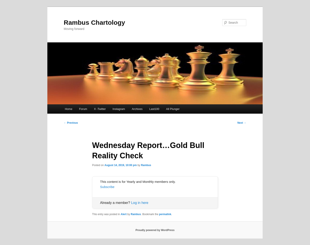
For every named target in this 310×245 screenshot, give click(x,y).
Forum (83, 109)
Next (241, 122)
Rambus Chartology (94, 22)
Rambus (146, 165)
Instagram (119, 109)
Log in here (139, 203)
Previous (71, 122)
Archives (137, 109)
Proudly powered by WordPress (154, 230)
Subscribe (107, 187)
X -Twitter (100, 109)
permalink (165, 214)
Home (68, 109)
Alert (124, 214)
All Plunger (173, 109)
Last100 (154, 109)
